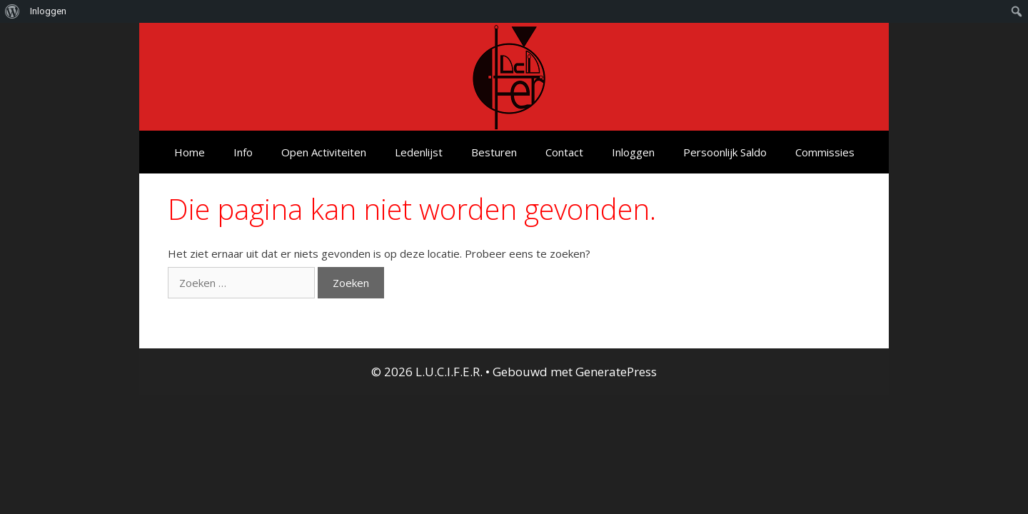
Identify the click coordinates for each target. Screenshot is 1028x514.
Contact (564, 152)
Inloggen (633, 152)
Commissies (825, 152)
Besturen (494, 152)
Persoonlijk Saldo (725, 152)
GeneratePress (616, 371)
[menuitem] (12, 11)
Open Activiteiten (323, 152)
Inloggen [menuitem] (48, 11)
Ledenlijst (419, 152)
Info (243, 152)
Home (189, 152)
